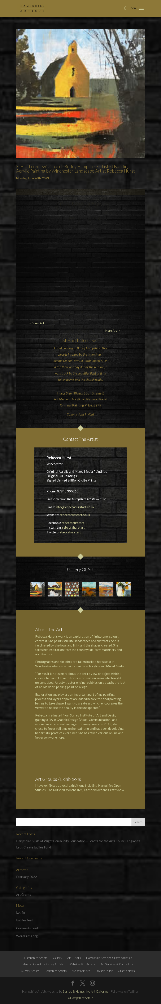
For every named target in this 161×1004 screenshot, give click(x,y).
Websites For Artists (82, 964)
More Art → (113, 330)
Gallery (57, 957)
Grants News (126, 970)
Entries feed (24, 920)
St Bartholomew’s (80, 340)
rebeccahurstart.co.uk (75, 515)
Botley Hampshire (88, 348)
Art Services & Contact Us (117, 964)
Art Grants (23, 894)
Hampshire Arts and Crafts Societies (109, 957)
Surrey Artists (30, 970)
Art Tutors (74, 957)
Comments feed (27, 928)
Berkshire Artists (56, 970)
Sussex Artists (81, 970)
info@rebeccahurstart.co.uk (75, 507)
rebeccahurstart (73, 523)
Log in (20, 912)
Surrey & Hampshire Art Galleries (85, 991)
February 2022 (26, 877)
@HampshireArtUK (80, 998)
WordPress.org (27, 936)
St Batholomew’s (91, 361)
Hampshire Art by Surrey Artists (43, 964)
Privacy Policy (104, 970)
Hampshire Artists (36, 957)
